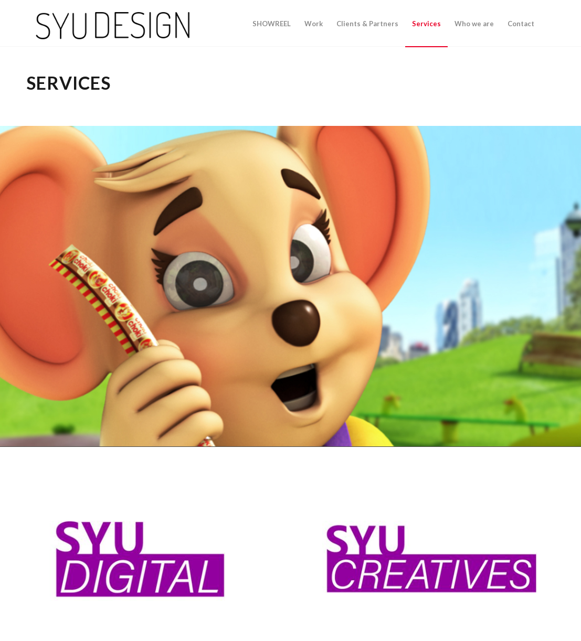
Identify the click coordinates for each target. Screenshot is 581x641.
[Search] (548, 24)
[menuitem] (272, 24)
